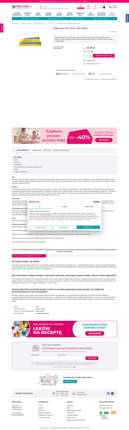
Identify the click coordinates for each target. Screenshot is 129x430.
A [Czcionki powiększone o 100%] (104, 5)
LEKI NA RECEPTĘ (59, 14)
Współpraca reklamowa (45, 415)
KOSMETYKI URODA (27, 14)
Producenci (70, 405)
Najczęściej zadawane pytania (76, 420)
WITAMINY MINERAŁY (48, 14)
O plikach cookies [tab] (89, 206)
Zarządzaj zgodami (64, 227)
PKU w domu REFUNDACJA (101, 14)
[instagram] (112, 393)
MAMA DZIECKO (38, 14)
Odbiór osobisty (71, 417)
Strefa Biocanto (112, 14)
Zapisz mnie (92, 358)
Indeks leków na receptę (74, 410)
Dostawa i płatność (72, 415)
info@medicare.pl (82, 394)
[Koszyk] (110, 6)
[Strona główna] (15, 23)
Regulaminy (42, 410)
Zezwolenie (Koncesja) (106, 405)
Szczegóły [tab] (64, 206)
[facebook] (108, 393)
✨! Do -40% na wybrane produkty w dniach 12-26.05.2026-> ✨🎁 (64, 1)
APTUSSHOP (64, 427)
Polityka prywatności (45, 412)
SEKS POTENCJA (90, 14)
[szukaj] (54, 7)
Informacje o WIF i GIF (105, 408)
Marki (68, 408)
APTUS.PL (87, 427)
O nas (40, 405)
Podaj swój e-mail (62, 355)
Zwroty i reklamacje (44, 417)
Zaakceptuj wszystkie (88, 227)
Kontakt (41, 408)
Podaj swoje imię (35, 355)
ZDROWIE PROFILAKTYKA (17, 14)
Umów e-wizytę (70, 381)
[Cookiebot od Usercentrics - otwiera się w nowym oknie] (93, 202)
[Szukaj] (41, 7)
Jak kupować (71, 412)
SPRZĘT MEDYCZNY (69, 14)
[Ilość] (87, 56)
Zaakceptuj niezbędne (40, 227)
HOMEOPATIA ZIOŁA (80, 14)
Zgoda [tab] (39, 206)
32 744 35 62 (80, 392)
